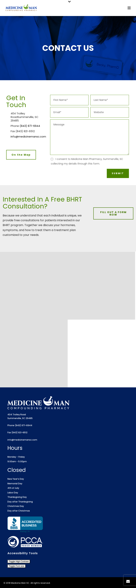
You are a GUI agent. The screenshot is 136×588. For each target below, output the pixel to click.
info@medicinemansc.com (28, 136)
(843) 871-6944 (30, 126)
